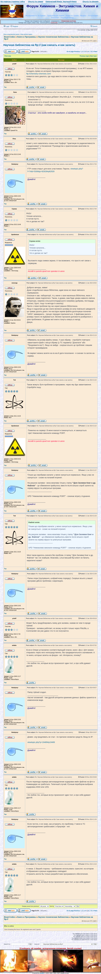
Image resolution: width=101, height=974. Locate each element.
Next (95, 51)
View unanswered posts (11, 34)
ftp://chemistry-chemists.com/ (38, 74)
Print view (8, 56)
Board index (9, 37)
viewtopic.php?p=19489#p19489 (41, 742)
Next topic (93, 56)
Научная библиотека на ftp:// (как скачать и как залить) (39, 45)
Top (5, 87)
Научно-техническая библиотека (53, 37)
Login (6, 26)
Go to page (70, 51)
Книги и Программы (26, 37)
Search (94, 26)
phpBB (42, 973)
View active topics (26, 34)
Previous (77, 51)
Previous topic (84, 56)
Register (14, 26)
